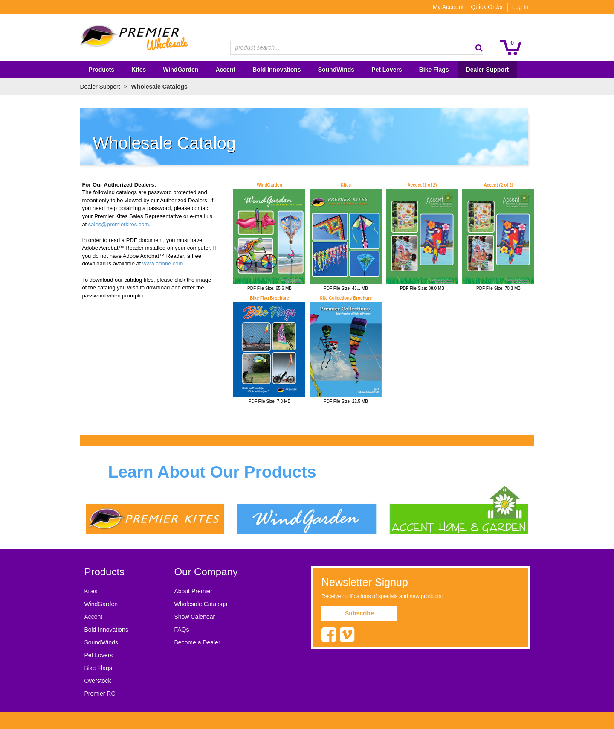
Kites (87, 591)
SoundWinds (98, 642)
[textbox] (352, 48)
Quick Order (490, 6)
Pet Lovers (95, 655)
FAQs (179, 630)
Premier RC (96, 694)
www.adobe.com (159, 263)
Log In (523, 6)
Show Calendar (192, 617)
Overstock (94, 681)
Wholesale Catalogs (198, 604)
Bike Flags (95, 668)
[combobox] (356, 48)
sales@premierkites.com (115, 224)
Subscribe (359, 613)
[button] (482, 48)
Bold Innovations (103, 630)
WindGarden (98, 604)
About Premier (191, 591)
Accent (90, 617)
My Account (451, 6)
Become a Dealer (195, 642)
